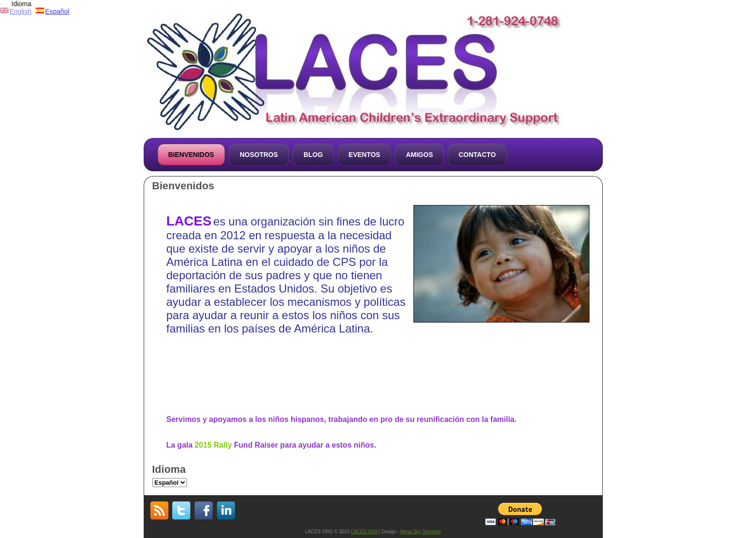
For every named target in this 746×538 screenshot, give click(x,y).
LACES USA (364, 531)
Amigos (419, 154)
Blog (313, 154)
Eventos (365, 154)
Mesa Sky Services (421, 531)
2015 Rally (213, 445)
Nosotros (259, 154)
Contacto (477, 154)
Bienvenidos (191, 154)
